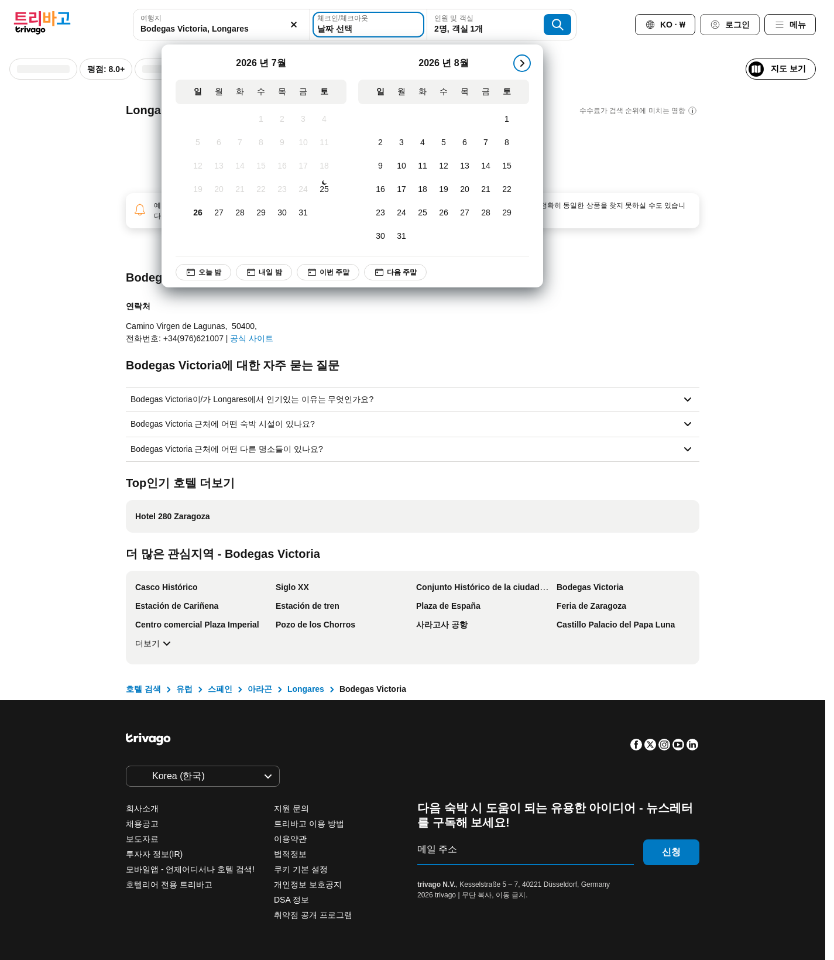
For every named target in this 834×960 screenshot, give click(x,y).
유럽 (184, 689)
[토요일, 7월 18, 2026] (324, 166)
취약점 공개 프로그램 (313, 915)
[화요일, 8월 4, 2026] (422, 142)
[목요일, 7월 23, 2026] (282, 189)
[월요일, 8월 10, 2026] (401, 166)
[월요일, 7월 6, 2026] (218, 142)
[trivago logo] (42, 25)
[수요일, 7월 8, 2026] (261, 142)
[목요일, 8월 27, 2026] (464, 213)
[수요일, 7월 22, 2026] (261, 189)
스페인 (220, 689)
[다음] (522, 63)
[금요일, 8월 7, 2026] (485, 142)
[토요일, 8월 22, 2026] (506, 189)
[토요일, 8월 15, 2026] (506, 166)
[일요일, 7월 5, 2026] (197, 142)
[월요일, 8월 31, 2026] (401, 236)
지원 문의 (291, 808)
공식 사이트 (251, 338)
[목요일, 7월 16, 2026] (282, 166)
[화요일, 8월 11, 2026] (422, 166)
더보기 (154, 643)
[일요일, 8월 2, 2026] (380, 142)
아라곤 (260, 689)
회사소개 (142, 808)
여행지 (151, 18)
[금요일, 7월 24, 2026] (303, 189)
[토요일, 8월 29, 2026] (506, 213)
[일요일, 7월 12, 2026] (197, 166)
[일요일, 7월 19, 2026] (197, 189)
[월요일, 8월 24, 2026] (401, 213)
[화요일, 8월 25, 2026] (422, 213)
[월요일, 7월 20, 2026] (218, 189)
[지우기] (294, 24)
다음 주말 (396, 272)
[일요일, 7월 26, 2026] (197, 213)
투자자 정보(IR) (154, 854)
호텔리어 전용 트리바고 (169, 884)
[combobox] (221, 24)
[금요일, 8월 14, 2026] (485, 166)
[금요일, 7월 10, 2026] (303, 142)
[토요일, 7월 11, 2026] (324, 142)
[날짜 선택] (368, 24)
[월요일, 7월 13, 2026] (218, 166)
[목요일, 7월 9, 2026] (282, 142)
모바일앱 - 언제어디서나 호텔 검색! (190, 869)
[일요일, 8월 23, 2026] (380, 213)
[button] (221, 24)
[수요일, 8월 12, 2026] (443, 166)
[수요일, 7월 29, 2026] (261, 213)
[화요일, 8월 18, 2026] (422, 189)
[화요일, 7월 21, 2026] (239, 189)
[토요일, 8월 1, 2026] (506, 119)
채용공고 (142, 823)
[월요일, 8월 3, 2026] (401, 142)
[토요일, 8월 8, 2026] (506, 142)
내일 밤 (264, 272)
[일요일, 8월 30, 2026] (380, 236)
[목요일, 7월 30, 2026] (282, 213)
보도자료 (142, 839)
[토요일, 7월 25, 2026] (324, 189)
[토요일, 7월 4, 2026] (324, 119)
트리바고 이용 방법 (309, 823)
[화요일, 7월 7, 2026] (239, 142)
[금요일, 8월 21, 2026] (485, 189)
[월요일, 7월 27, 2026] (218, 213)
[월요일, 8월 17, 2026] (401, 189)
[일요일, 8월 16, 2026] (380, 189)
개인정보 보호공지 (308, 884)
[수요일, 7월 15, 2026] (261, 166)
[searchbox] (221, 29)
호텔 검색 (143, 689)
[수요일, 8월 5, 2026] (443, 142)
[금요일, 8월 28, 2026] (485, 213)
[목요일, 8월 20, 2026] (464, 189)
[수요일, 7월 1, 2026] (261, 119)
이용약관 (290, 839)
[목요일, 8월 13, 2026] (464, 166)
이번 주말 (328, 272)
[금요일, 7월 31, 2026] (303, 213)
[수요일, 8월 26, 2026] (443, 213)
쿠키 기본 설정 (302, 869)
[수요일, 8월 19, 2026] (443, 189)
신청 (671, 852)
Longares (305, 689)
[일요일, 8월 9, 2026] (380, 166)
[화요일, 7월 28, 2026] (239, 213)
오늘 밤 (203, 272)
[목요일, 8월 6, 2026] (464, 142)
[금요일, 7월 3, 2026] (303, 119)
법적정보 (290, 854)
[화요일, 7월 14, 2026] (239, 166)
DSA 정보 (291, 899)
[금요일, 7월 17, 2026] (303, 166)
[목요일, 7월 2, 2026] (282, 119)
